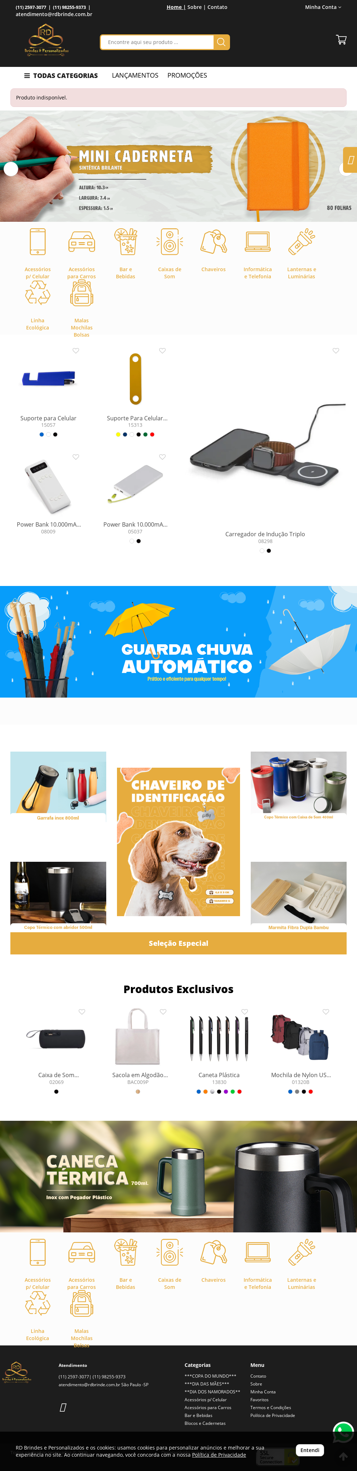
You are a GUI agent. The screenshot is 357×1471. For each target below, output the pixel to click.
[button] (11, 169)
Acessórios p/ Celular (206, 1400)
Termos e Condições (270, 1407)
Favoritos (259, 1400)
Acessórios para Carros (208, 1407)
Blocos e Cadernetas (205, 1423)
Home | (176, 7)
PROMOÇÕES (187, 75)
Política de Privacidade (272, 1415)
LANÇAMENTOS (135, 75)
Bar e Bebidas (198, 1415)
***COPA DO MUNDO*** (210, 1376)
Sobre (256, 1384)
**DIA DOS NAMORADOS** (212, 1392)
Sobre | (196, 7)
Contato (217, 7)
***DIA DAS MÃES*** (207, 1384)
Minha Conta (323, 7)
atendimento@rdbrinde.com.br (54, 14)
